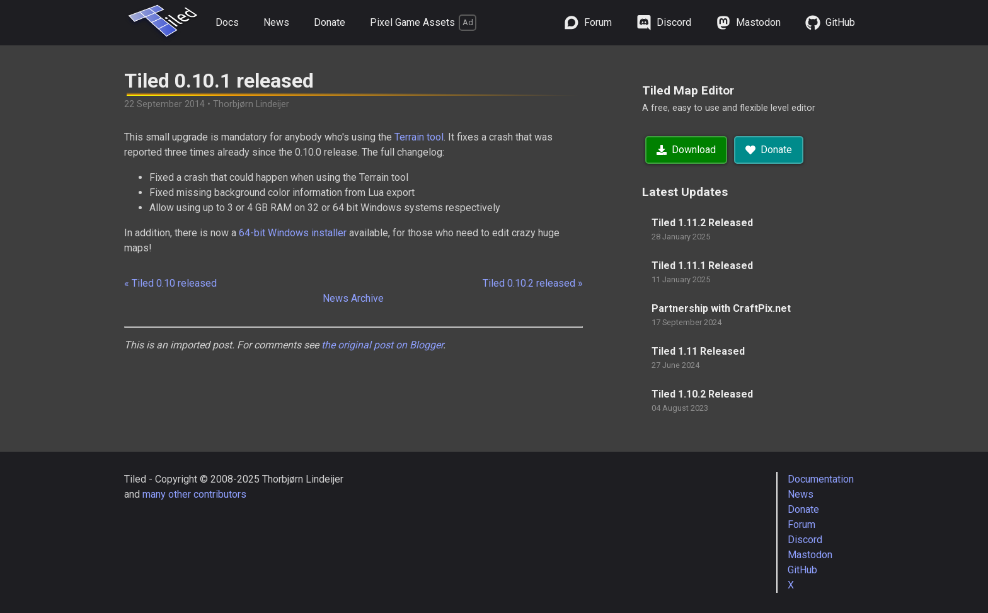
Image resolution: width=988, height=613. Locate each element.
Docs (227, 22)
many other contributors (194, 494)
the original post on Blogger (382, 345)
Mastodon (810, 555)
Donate (329, 22)
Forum (801, 524)
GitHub (802, 570)
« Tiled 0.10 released (170, 283)
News (276, 22)
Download (686, 150)
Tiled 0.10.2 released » (533, 283)
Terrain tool (419, 137)
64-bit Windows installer (293, 233)
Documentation (821, 479)
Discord (805, 540)
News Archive (353, 298)
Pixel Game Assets (423, 22)
